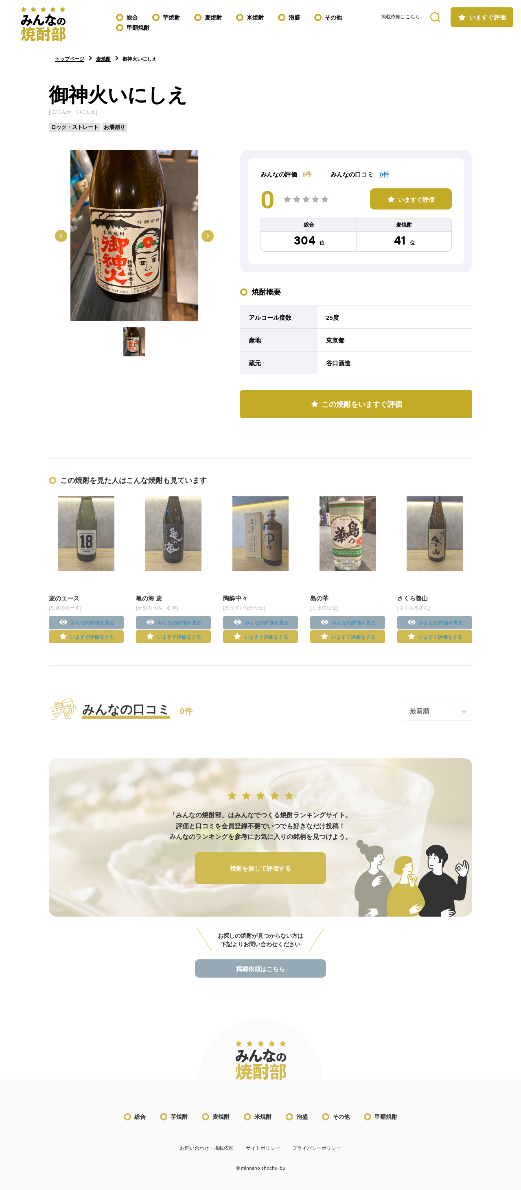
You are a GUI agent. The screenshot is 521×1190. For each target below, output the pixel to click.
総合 (132, 17)
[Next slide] (207, 236)
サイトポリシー (263, 1154)
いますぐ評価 (487, 17)
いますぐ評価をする (92, 643)
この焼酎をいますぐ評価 (362, 404)
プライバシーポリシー (316, 1154)
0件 (384, 174)
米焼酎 (255, 17)
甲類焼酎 (138, 27)
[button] (134, 341)
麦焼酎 (213, 17)
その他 (333, 17)
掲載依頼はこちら (400, 17)
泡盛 (294, 17)
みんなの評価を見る (92, 629)
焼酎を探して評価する (260, 874)
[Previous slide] (61, 236)
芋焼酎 (171, 17)
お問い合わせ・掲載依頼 (207, 1154)
